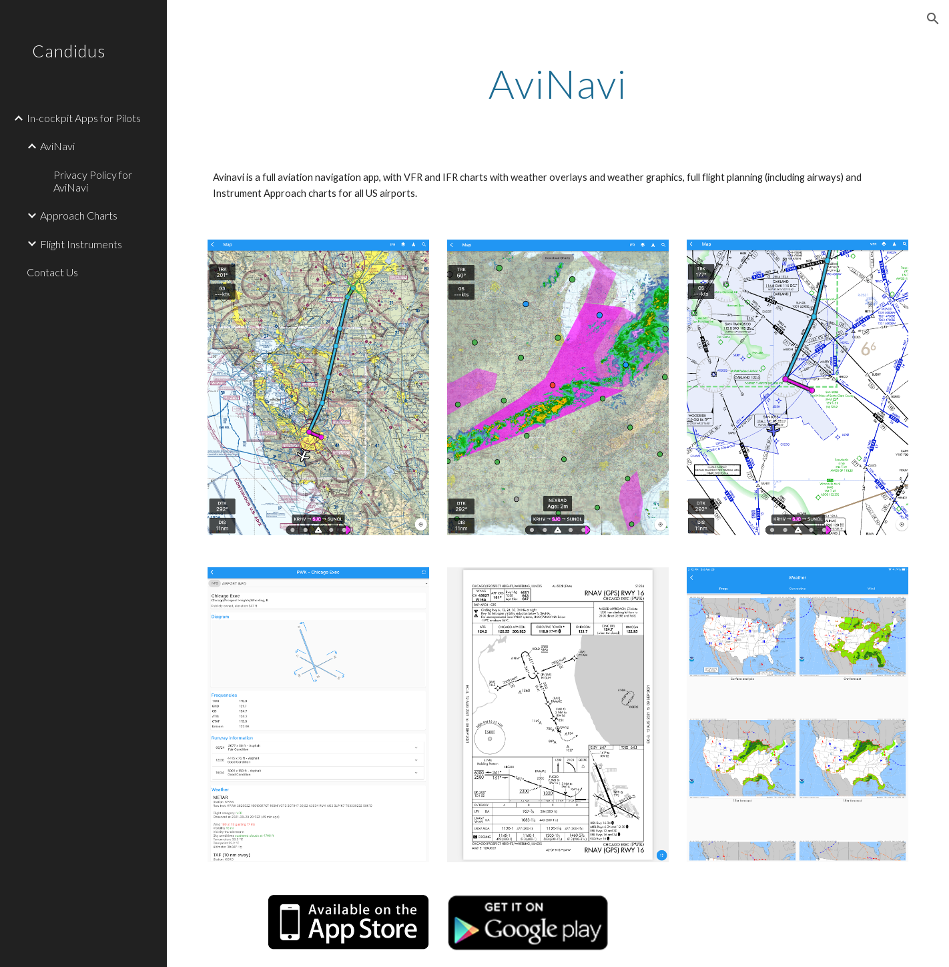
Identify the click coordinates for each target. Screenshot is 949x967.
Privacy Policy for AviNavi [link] (92, 181)
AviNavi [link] (57, 145)
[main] (558, 83)
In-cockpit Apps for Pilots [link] (84, 117)
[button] (933, 19)
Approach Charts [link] (78, 215)
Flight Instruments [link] (81, 244)
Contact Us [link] (52, 272)
